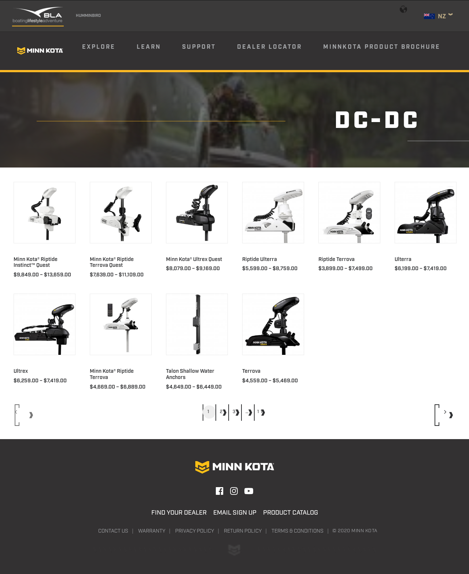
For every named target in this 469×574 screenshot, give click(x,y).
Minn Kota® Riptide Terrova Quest (112, 262)
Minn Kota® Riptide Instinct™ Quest (36, 262)
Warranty (151, 531)
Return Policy (243, 531)
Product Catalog (290, 513)
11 (260, 412)
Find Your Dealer (179, 513)
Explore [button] (98, 47)
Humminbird (88, 15)
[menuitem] (109, 51)
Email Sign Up (234, 513)
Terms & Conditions (298, 531)
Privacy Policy (194, 531)
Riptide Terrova (336, 259)
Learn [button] (149, 47)
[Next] (444, 415)
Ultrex (21, 371)
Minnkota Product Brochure (381, 47)
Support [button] (199, 47)
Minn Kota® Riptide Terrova (112, 374)
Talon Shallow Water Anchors (190, 374)
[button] (44, 212)
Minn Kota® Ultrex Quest (194, 259)
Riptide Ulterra (259, 259)
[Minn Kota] (39, 51)
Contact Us (113, 531)
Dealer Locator (269, 47)
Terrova (251, 371)
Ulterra (403, 259)
